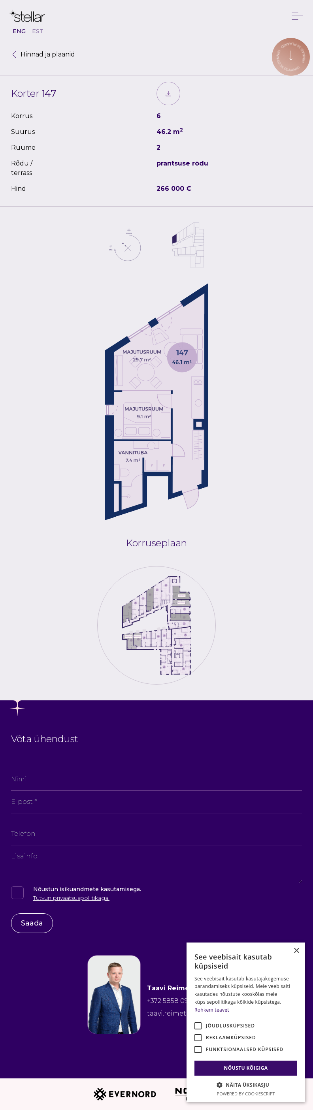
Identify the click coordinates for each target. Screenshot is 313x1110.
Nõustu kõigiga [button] (246, 1068)
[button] (245, 1085)
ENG (19, 31)
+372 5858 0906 (171, 1001)
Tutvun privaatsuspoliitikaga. (71, 898)
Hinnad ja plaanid (43, 54)
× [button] (296, 951)
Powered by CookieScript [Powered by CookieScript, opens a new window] (246, 1094)
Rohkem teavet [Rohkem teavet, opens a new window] (211, 1010)
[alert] (246, 1022)
